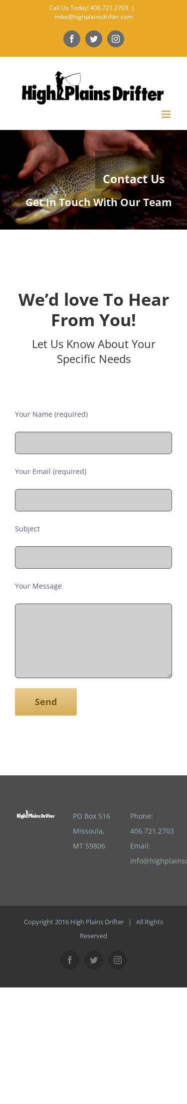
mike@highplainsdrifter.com (93, 16)
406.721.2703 (152, 831)
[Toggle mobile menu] (167, 114)
